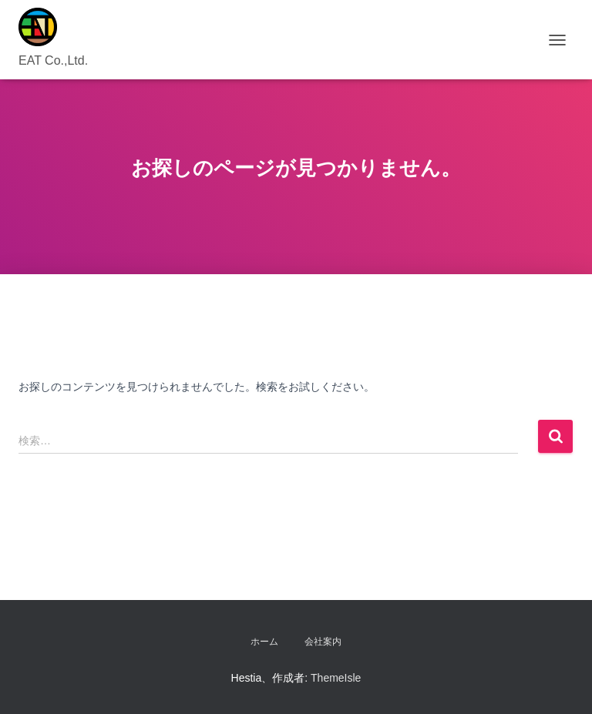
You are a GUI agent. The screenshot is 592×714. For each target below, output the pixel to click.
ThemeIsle (336, 678)
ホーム (264, 641)
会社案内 (322, 641)
